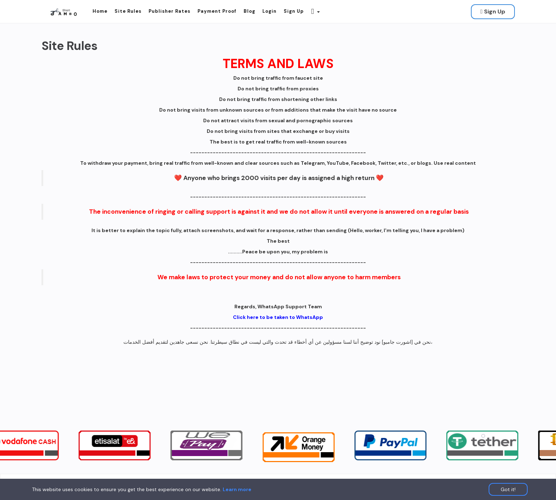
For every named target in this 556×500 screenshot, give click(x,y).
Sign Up (492, 11)
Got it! (508, 489)
